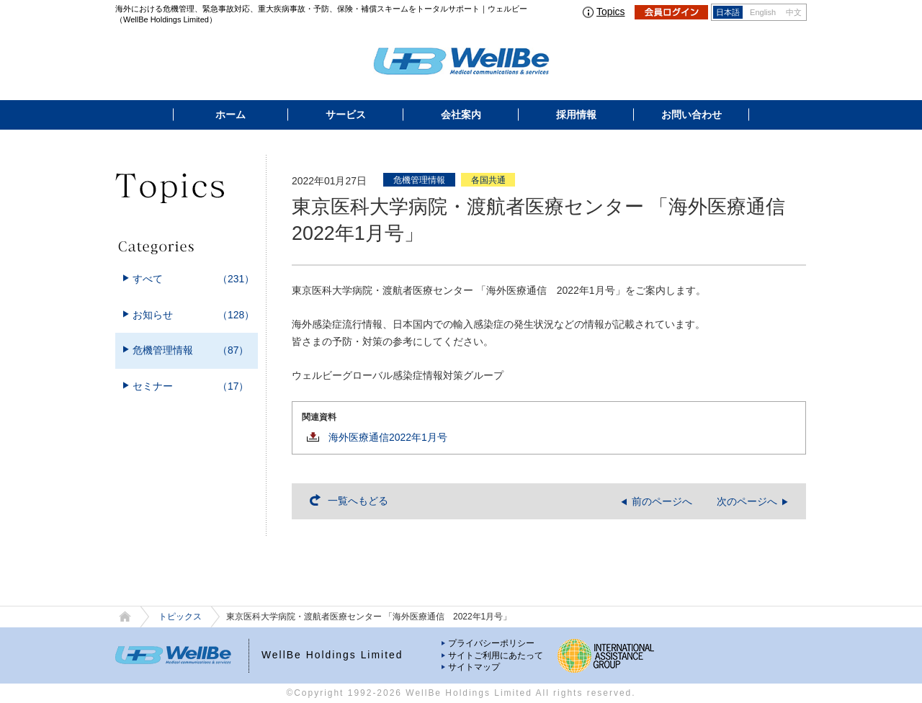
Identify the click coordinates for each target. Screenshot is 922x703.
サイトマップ (474, 667)
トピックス (180, 617)
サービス (346, 114)
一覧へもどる (358, 500)
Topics (610, 11)
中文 (794, 12)
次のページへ (747, 501)
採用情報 (576, 114)
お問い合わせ (691, 114)
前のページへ (662, 501)
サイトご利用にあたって (495, 655)
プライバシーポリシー (491, 643)
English (763, 12)
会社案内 (461, 114)
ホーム (230, 114)
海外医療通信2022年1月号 (387, 437)
